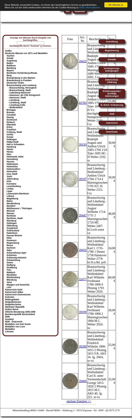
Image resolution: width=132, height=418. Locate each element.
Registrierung (112, 50)
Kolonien (9, 297)
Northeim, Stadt (15, 218)
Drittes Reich (11, 309)
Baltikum (11, 65)
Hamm (10, 149)
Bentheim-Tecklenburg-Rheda (22, 73)
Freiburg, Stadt (14, 132)
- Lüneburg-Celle (16, 105)
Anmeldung (112, 41)
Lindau (10, 188)
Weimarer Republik (15, 307)
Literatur (9, 331)
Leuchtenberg (14, 186)
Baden (10, 63)
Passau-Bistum (14, 235)
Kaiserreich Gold (13, 289)
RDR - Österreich (13, 321)
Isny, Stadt (12, 174)
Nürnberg (11, 220)
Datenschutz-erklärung (112, 80)
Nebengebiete (12, 299)
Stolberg (11, 265)
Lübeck (10, 196)
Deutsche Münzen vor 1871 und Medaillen (26, 53)
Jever (9, 176)
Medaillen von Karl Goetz (18, 324)
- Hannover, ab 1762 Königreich (24, 95)
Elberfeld (11, 124)
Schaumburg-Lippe (16, 252)
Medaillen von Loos (15, 326)
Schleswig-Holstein (16, 257)
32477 (83, 279)
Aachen (10, 55)
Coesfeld (11, 115)
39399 (83, 346)
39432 (83, 249)
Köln (9, 181)
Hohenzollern (13, 169)
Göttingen (12, 139)
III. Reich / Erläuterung (111, 105)
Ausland (9, 319)
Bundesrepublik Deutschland (20, 314)
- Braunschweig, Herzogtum (22, 87)
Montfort (11, 206)
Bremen (11, 112)
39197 (83, 179)
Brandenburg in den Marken (21, 78)
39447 (83, 215)
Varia (9, 282)
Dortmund (12, 120)
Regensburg (13, 243)
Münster (11, 211)
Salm (9, 250)
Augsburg (12, 60)
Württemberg (13, 277)
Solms (10, 262)
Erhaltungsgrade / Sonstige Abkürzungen (112, 93)
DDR (7, 317)
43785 (83, 102)
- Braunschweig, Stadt (19, 90)
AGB (111, 114)
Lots (9, 287)
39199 (83, 312)
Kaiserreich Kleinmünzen (18, 294)
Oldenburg (12, 225)
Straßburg (12, 267)
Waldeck (11, 272)
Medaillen (10, 329)
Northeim (11, 216)
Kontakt (112, 59)
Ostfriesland (13, 230)
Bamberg (11, 68)
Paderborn (12, 233)
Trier (9, 270)
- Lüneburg (13, 100)
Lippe (9, 191)
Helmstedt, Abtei (15, 156)
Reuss (10, 245)
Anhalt (10, 58)
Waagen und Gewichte (18, 284)
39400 (83, 381)
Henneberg (12, 159)
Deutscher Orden (15, 83)
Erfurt (9, 127)
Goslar (10, 137)
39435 (83, 61)
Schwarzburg (13, 260)
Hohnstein (12, 171)
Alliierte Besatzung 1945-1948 (20, 312)
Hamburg (11, 147)
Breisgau (11, 110)
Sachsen (11, 248)
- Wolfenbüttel (15, 107)
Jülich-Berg (12, 179)
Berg (9, 75)
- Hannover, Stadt (17, 97)
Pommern (12, 240)
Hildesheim (12, 164)
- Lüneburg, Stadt (17, 102)
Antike (8, 51)
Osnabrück (12, 228)
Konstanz (11, 184)
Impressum (112, 123)
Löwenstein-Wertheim (18, 193)
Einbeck (11, 122)
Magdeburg (12, 198)
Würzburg (12, 280)
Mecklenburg (13, 203)
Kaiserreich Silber (14, 292)
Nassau (10, 213)
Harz (9, 154)
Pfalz (9, 238)
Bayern (10, 70)
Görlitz (10, 134)
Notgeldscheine (13, 304)
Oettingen (12, 223)
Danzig (10, 117)
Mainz (10, 201)
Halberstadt (12, 142)
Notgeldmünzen (13, 302)
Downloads (112, 132)
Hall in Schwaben (15, 144)
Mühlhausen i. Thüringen (19, 208)
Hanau (10, 152)
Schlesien (12, 255)
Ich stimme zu (115, 4)
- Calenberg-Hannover (19, 92)
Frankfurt (11, 129)
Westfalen (12, 275)
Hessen (10, 161)
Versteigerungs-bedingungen (112, 69)
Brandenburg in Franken (19, 80)
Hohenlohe (12, 166)
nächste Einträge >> (79, 401)
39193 (83, 144)
